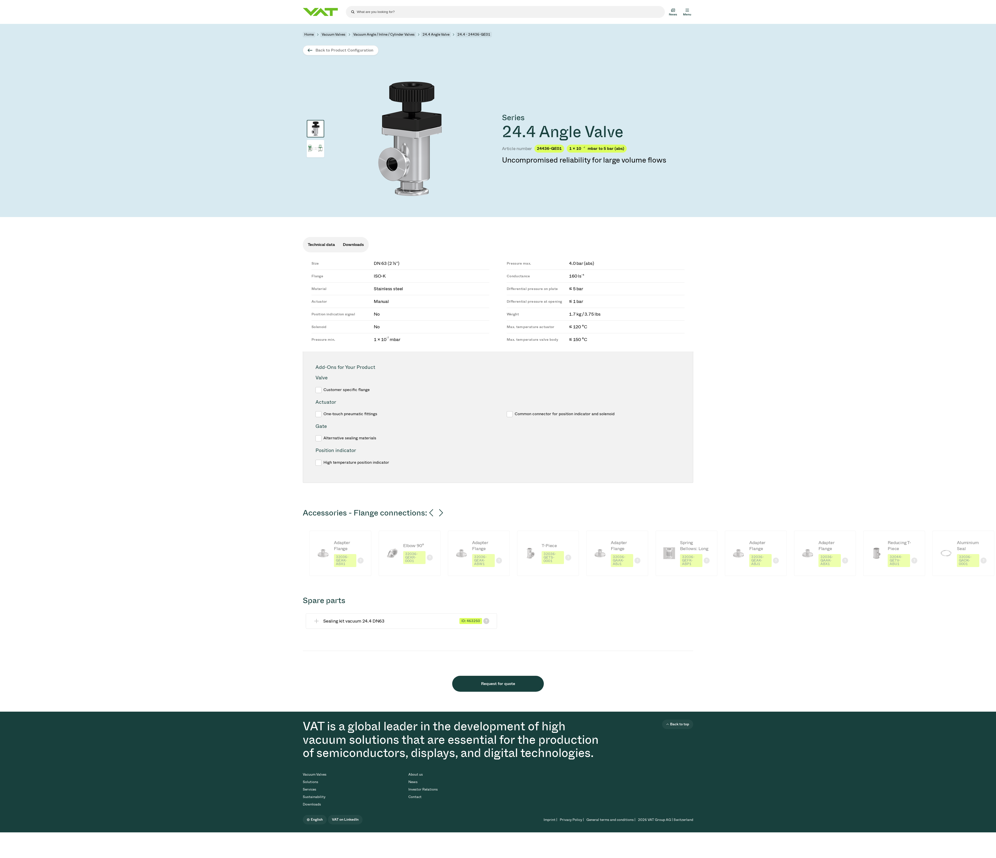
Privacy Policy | (572, 820)
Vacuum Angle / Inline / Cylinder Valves (384, 34)
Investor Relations (423, 789)
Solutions (310, 782)
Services (309, 789)
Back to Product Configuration (344, 50)
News (413, 782)
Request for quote (498, 683)
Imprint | (550, 820)
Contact (415, 797)
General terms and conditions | (610, 820)
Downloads (312, 804)
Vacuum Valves (333, 34)
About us (415, 774)
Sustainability (314, 797)
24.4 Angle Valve (436, 34)
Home (309, 34)
